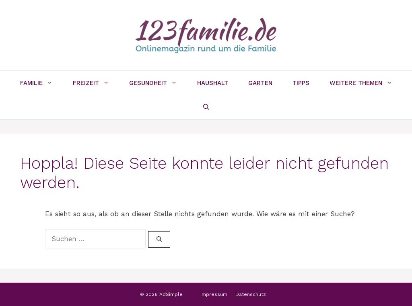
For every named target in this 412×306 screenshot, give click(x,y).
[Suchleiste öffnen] (206, 107)
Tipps (301, 83)
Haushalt (212, 83)
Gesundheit (158, 83)
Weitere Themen (366, 83)
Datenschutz (250, 294)
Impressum (213, 294)
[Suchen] (159, 239)
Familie (41, 83)
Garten (260, 83)
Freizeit (96, 83)
